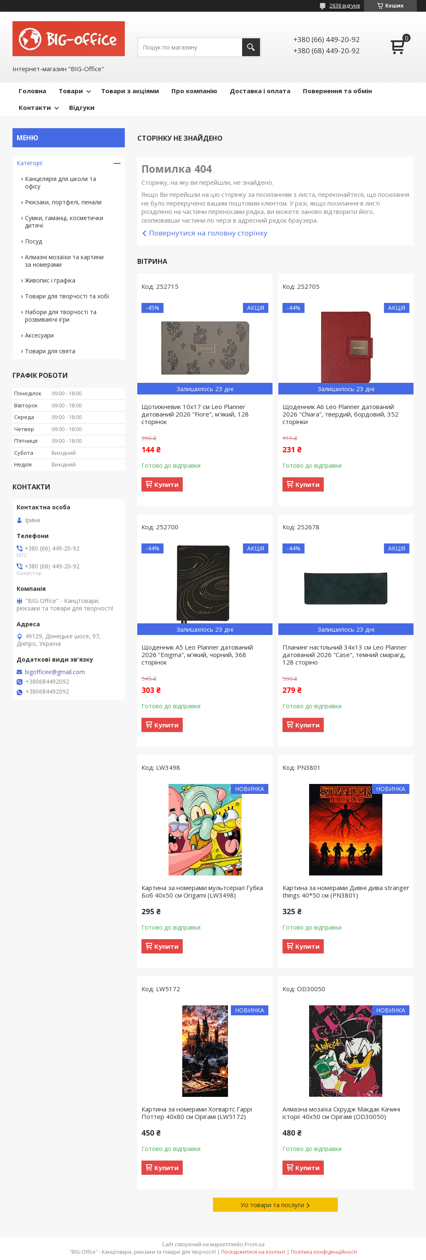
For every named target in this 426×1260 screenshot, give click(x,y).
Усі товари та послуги (272, 1204)
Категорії (30, 163)
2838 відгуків (344, 5)
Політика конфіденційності (324, 1251)
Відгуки (81, 107)
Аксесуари (39, 335)
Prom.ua (255, 1244)
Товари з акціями (130, 91)
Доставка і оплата (260, 91)
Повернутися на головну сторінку (208, 233)
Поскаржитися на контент (253, 1251)
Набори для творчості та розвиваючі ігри (61, 315)
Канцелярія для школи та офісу (60, 182)
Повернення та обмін (337, 91)
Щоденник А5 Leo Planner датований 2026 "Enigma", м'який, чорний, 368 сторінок (197, 654)
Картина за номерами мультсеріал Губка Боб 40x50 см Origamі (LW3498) (202, 891)
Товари (71, 91)
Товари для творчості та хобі (67, 296)
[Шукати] (251, 47)
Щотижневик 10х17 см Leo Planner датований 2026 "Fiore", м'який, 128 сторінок (195, 414)
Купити (166, 484)
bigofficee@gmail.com (55, 672)
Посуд (33, 241)
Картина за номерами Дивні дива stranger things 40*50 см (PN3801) (345, 891)
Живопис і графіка (50, 280)
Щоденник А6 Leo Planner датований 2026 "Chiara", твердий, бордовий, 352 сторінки (340, 414)
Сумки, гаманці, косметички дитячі (64, 221)
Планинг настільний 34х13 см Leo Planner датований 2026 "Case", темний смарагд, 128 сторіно (344, 654)
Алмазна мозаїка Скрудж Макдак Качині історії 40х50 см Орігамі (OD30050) (341, 1112)
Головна (32, 91)
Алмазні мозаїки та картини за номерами (64, 260)
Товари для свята (50, 351)
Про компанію (194, 91)
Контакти (35, 107)
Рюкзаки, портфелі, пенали (63, 202)
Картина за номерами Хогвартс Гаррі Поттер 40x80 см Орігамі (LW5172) (196, 1112)
